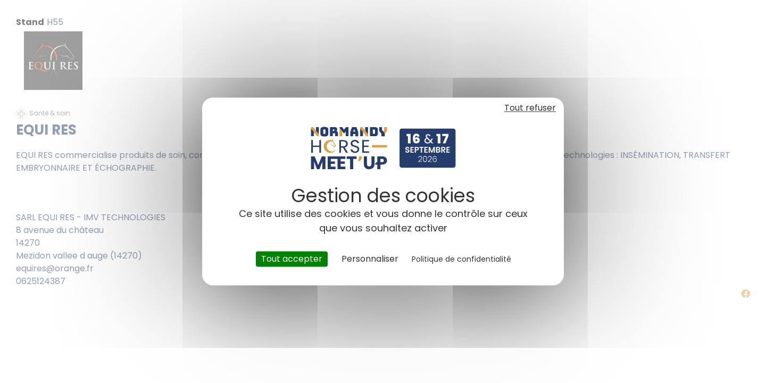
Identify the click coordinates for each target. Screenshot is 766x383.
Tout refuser (530, 108)
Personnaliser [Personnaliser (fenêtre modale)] (370, 259)
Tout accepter (291, 259)
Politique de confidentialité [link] (461, 259)
